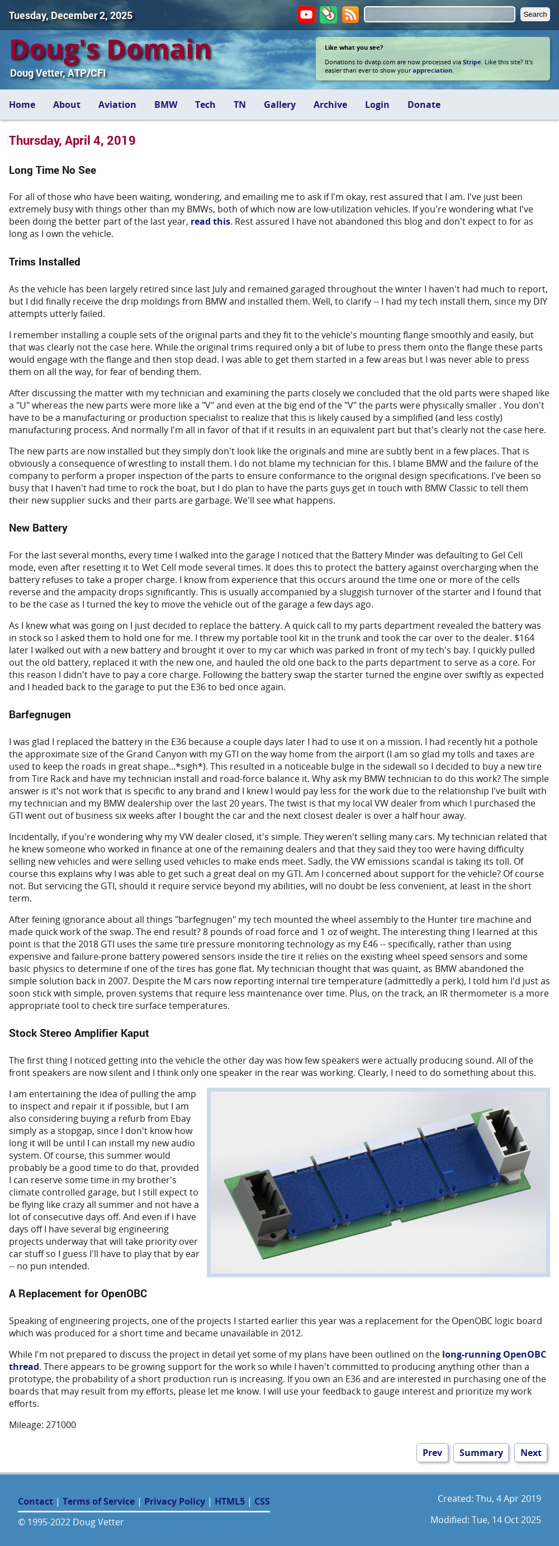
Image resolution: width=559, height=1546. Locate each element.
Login (377, 104)
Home (22, 104)
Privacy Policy (174, 1501)
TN (240, 104)
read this (210, 221)
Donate (424, 104)
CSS (262, 1501)
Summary (481, 1453)
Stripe (472, 62)
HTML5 (230, 1501)
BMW (165, 104)
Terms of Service (99, 1501)
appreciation (432, 70)
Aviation (117, 104)
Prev (432, 1453)
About (66, 104)
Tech (205, 104)
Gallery (280, 104)
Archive (330, 104)
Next (531, 1453)
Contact (35, 1501)
